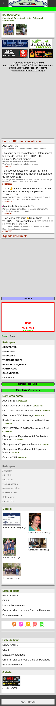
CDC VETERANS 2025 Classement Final (25, 428)
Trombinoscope (12, 360)
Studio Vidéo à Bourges (21, 67)
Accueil (27, 298)
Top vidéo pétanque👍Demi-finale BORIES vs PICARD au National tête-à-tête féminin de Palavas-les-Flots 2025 (27, 221)
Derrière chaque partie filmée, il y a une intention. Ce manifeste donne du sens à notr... (25, 210)
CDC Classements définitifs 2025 (21, 410)
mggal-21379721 (9, 688)
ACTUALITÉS (10, 145)
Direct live (41, 67)
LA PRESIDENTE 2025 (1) (40, 533)
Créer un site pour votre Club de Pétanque (26, 610)
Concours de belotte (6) (39, 550)
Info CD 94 (8, 355)
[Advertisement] (26, 110)
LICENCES (8, 377)
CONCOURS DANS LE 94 (17, 405)
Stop (12, 336)
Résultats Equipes (14, 364)
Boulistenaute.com (12, 615)
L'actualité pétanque (13, 605)
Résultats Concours (28, 390)
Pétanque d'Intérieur (28, 62)
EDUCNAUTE (10, 595)
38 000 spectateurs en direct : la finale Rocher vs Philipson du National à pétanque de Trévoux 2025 (27, 173)
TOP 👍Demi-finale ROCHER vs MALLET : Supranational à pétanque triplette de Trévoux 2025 (27, 191)
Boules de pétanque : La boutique (28, 70)
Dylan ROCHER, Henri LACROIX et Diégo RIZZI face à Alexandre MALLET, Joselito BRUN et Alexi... (26, 198)
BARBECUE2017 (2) (11, 557)
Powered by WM (28, 702)
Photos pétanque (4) (11, 578)
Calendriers (10, 373)
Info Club (8, 351)
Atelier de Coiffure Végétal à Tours (20, 65)
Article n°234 (9, 400)
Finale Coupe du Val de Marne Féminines (25, 420)
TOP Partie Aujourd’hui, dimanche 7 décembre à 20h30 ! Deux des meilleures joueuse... (26, 228)
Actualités (9, 347)
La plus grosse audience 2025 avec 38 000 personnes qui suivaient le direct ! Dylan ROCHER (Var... (27, 180)
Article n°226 (9, 457)
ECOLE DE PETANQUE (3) (14, 527)
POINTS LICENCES (28, 384)
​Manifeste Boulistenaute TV (18, 206)
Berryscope (45, 65)
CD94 (5, 600)
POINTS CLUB (10, 368)
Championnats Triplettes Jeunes (20, 444)
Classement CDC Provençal (18, 415)
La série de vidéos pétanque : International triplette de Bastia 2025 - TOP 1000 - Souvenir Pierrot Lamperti (27, 156)
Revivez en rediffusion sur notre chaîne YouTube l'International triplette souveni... (20, 163)
